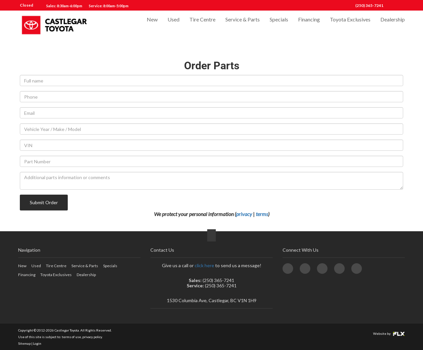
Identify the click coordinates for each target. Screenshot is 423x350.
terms (262, 214)
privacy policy (92, 337)
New (152, 25)
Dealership (392, 25)
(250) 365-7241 (369, 5)
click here (204, 265)
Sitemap (24, 343)
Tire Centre (202, 25)
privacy (244, 214)
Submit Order (44, 202)
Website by (389, 333)
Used (173, 25)
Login (37, 343)
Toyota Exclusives (350, 25)
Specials (279, 25)
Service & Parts (242, 25)
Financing (309, 25)
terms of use (71, 337)
